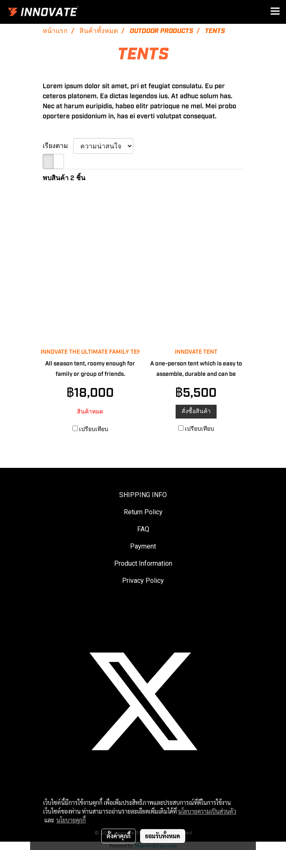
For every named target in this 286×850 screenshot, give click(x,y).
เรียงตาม (58, 146)
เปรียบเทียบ (93, 429)
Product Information (143, 563)
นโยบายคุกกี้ (71, 820)
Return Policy (143, 512)
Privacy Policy (143, 581)
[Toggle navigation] (275, 12)
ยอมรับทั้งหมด (162, 836)
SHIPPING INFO (143, 495)
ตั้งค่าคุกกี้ (118, 836)
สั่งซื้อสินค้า (196, 411)
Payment (143, 546)
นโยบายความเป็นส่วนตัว (207, 811)
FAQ (143, 529)
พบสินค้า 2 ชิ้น (64, 178)
